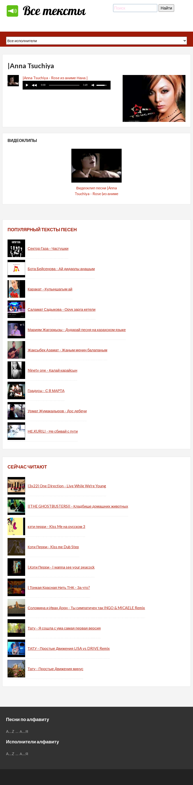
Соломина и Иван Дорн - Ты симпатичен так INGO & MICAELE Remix (86, 607)
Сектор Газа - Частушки (48, 248)
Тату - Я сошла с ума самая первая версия (64, 628)
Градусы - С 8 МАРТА (46, 390)
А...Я (24, 731)
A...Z (10, 731)
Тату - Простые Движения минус (55, 668)
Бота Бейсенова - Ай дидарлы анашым (61, 268)
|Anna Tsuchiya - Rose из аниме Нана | (55, 77)
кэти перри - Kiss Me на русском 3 (56, 526)
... (17, 731)
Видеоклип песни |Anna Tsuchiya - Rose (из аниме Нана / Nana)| (96, 193)
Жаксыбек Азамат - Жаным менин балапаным (67, 350)
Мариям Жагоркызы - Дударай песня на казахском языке (77, 329)
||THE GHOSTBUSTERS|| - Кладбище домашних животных (78, 506)
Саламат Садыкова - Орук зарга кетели (61, 309)
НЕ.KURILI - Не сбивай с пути (53, 431)
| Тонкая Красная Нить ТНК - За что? (59, 587)
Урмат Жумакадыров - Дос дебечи (57, 411)
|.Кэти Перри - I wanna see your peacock (61, 567)
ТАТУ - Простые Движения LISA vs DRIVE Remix (69, 648)
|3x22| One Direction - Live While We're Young (67, 486)
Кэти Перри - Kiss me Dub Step (53, 546)
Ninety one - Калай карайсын (52, 370)
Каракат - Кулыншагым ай (50, 289)
